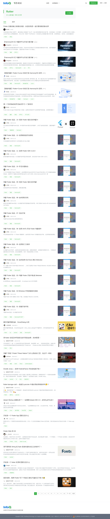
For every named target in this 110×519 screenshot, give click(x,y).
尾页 (73, 493)
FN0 (7, 418)
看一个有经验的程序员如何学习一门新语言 (18, 104)
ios (10, 332)
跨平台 (16, 52)
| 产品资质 (92, 516)
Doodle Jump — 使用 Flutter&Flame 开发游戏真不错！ (22, 369)
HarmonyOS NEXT (19, 317)
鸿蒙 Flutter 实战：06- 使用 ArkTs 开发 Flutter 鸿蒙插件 (22, 229)
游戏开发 (26, 379)
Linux (11, 410)
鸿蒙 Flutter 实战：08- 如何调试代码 (15, 198)
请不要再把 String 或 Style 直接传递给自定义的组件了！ (22, 447)
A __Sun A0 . (9, 434)
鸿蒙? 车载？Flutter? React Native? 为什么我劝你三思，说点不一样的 (27, 353)
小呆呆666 (8, 325)
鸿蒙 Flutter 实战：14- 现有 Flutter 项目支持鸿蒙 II (20, 120)
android (15, 332)
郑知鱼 (7, 76)
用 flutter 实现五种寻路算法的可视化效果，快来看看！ (22, 338)
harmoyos (25, 99)
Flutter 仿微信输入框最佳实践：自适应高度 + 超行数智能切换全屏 (26, 26)
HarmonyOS (18, 68)
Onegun (8, 465)
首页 (47, 3)
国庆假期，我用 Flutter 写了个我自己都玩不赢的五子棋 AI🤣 (24, 478)
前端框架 (12, 472)
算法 (11, 348)
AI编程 (19, 99)
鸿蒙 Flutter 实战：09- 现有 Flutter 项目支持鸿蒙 (20, 182)
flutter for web (23, 441)
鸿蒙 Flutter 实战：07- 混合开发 (14, 213)
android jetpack (28, 363)
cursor (32, 83)
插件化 (11, 394)
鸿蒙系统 (12, 130)
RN (29, 68)
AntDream (8, 356)
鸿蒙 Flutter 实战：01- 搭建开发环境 (15, 307)
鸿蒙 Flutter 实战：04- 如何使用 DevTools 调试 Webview (22, 260)
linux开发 (24, 410)
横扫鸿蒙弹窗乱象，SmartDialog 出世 (16, 322)
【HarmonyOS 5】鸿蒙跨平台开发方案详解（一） (20, 57)
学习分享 (27, 114)
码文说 (7, 107)
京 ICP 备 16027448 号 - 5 (66, 516)
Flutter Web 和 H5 (9, 431)
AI (16, 379)
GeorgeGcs (8, 45)
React (21, 363)
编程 (11, 114)
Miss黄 (7, 29)
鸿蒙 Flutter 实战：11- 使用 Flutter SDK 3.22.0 (19, 151)
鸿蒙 (11, 52)
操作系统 (17, 410)
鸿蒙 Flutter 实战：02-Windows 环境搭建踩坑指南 (20, 291)
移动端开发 (25, 83)
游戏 (11, 488)
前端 (11, 36)
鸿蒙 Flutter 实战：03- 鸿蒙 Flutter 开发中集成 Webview (22, 275)
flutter (5, 36)
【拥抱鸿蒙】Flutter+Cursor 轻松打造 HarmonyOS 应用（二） (24, 73)
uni (24, 68)
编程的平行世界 (9, 340)
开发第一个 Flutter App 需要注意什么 (16, 416)
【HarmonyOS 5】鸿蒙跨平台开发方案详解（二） (20, 42)
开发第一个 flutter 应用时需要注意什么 (16, 462)
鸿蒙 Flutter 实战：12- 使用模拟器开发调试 (18, 135)
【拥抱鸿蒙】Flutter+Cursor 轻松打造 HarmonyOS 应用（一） (24, 89)
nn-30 (7, 403)
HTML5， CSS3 (13, 441)
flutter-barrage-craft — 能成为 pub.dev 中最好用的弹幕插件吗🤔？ (26, 384)
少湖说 (7, 123)
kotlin (16, 363)
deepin (30, 410)
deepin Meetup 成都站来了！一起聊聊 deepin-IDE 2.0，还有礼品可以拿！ (28, 400)
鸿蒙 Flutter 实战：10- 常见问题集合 (15, 166)
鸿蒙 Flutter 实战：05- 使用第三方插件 (16, 244)
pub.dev (17, 394)
